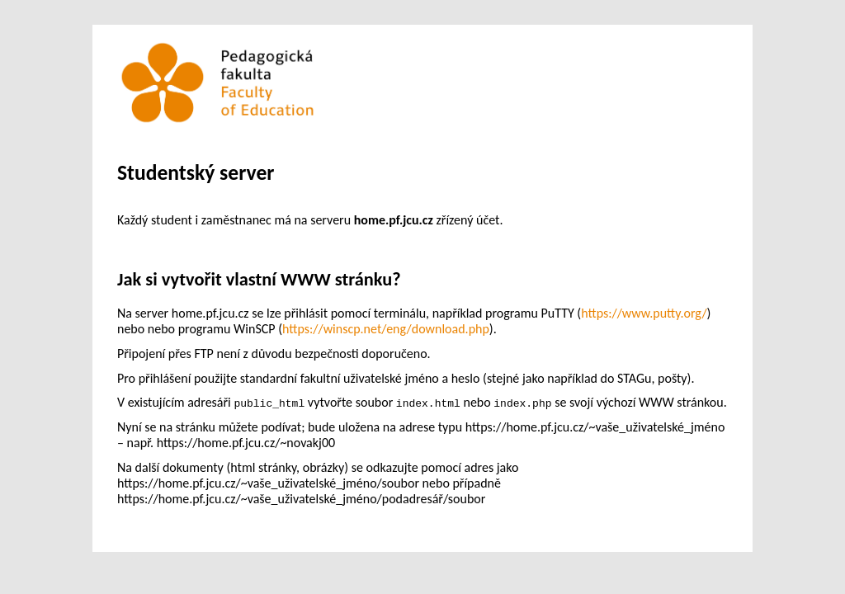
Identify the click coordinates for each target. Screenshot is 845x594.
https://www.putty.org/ (643, 313)
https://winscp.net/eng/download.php (385, 329)
